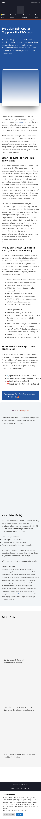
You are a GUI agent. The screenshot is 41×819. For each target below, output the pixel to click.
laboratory (19, 122)
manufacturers (8, 48)
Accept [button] (20, 814)
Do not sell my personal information (15, 810)
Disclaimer (23, 788)
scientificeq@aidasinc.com (17, 594)
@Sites (3, 2)
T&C (28, 788)
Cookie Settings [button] (9, 814)
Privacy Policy (15, 788)
